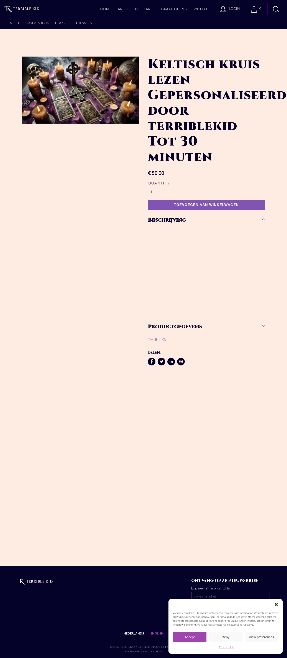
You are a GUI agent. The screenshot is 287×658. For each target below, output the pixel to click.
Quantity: (159, 183)
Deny (225, 637)
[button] (276, 604)
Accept (190, 637)
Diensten (84, 23)
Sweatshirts (38, 23)
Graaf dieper (174, 9)
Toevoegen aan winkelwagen (206, 205)
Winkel (200, 9)
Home (106, 9)
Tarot (149, 9)
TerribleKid (157, 339)
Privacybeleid (226, 647)
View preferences (261, 637)
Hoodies (62, 23)
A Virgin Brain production (143, 651)
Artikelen (128, 9)
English (156, 633)
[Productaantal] (206, 191)
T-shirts (14, 23)
